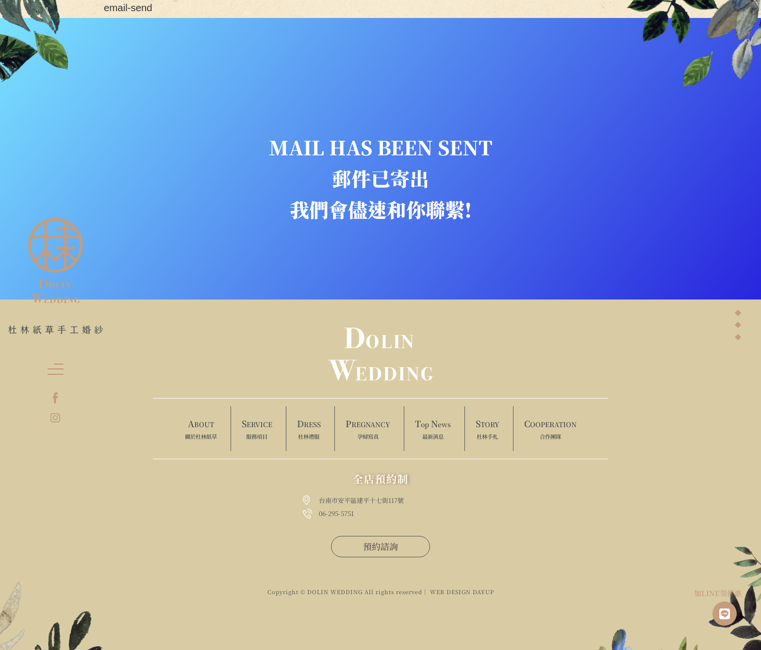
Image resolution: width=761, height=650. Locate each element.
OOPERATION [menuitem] (550, 429)
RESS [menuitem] (309, 429)
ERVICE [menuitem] (257, 429)
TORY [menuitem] (487, 429)
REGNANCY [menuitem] (368, 429)
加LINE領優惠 (718, 593)
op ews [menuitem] (433, 429)
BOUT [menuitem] (201, 429)
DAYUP (483, 592)
